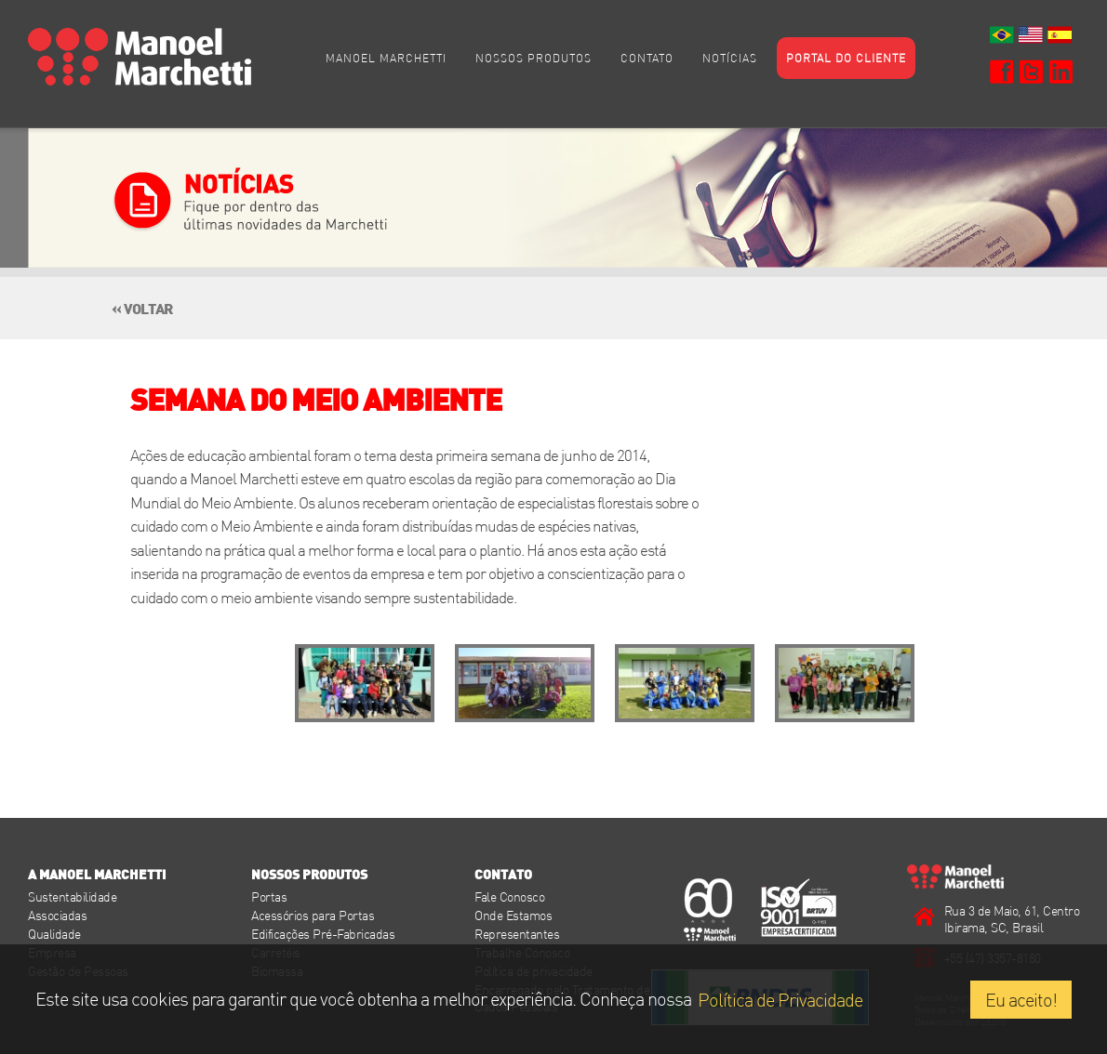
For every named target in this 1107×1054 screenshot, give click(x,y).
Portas (269, 896)
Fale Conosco (509, 896)
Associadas (57, 915)
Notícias (729, 57)
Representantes (516, 934)
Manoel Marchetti (386, 57)
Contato (647, 57)
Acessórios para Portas (312, 915)
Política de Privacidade (780, 999)
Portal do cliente (846, 57)
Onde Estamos (513, 915)
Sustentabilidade (72, 896)
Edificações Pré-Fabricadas (322, 934)
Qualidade (54, 934)
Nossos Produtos (533, 57)
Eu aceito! (1021, 999)
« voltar (142, 305)
